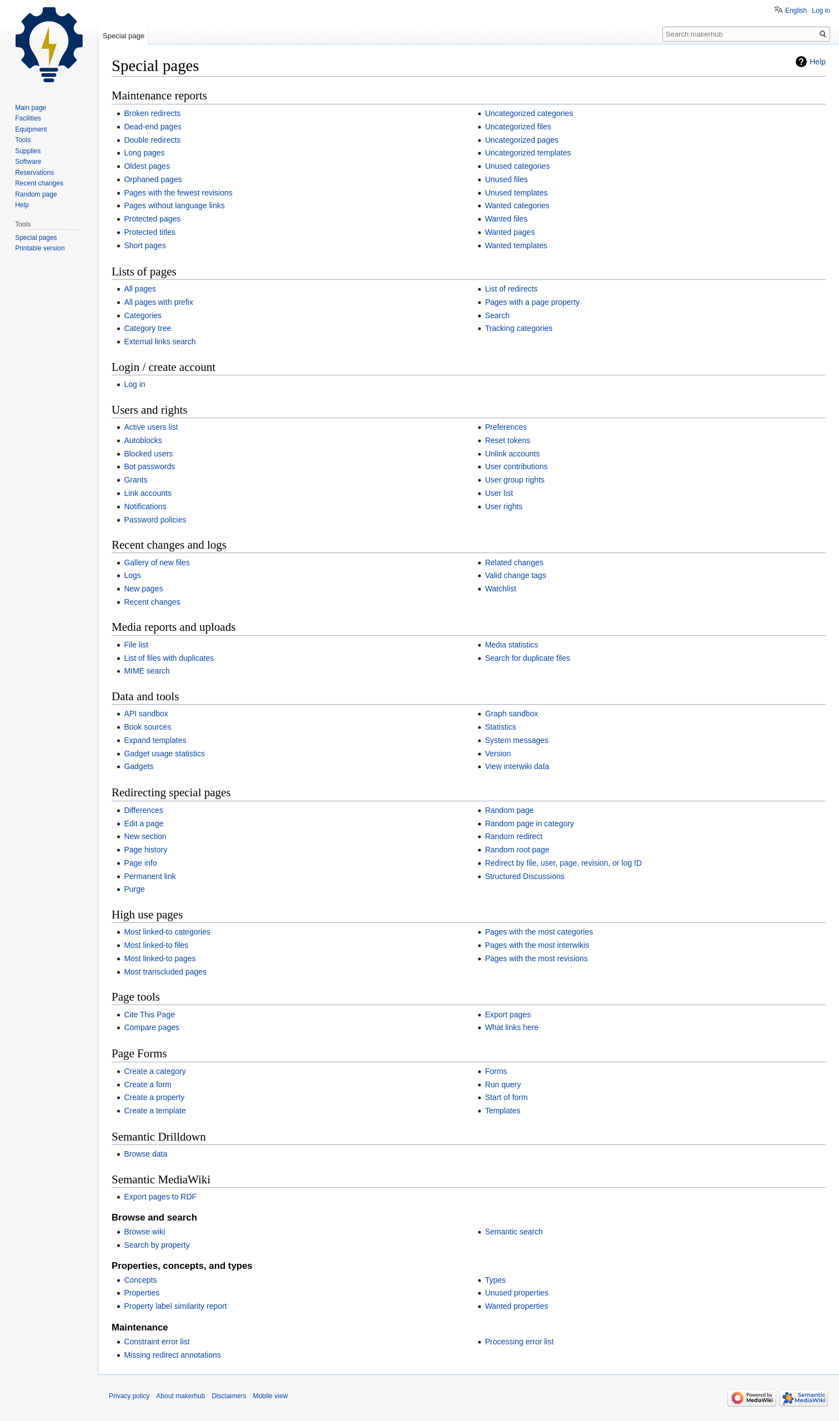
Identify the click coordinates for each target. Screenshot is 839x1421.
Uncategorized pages (521, 139)
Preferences (505, 427)
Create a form (148, 1084)
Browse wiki (144, 1231)
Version (498, 753)
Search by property (156, 1245)
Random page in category (529, 823)
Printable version (39, 248)
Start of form (506, 1097)
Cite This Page (149, 1014)
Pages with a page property (532, 302)
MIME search (146, 670)
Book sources (147, 726)
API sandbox (146, 713)
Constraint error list (156, 1341)
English (796, 10)
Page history (145, 849)
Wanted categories (517, 205)
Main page (30, 108)
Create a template (154, 1110)
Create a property (154, 1097)
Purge (134, 889)
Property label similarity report (175, 1306)
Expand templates (155, 740)
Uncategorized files (518, 126)
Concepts (140, 1280)
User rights (504, 506)
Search (497, 315)
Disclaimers (229, 1396)
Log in (134, 384)
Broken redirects (152, 113)
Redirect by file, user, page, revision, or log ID (563, 862)
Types (495, 1280)
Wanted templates (516, 245)
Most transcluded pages (165, 971)
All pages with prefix (158, 302)
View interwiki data (517, 766)
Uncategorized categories (529, 113)
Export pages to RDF (160, 1196)
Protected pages (152, 218)
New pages (143, 588)
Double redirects (152, 139)
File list (136, 644)
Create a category (154, 1071)
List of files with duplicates (169, 658)
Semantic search (513, 1231)
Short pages (145, 245)
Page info (140, 862)
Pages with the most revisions (536, 958)
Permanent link (149, 876)
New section (145, 836)
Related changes (514, 562)
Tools (23, 140)
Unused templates (516, 192)
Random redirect (513, 836)
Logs (132, 575)
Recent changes (152, 601)
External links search (159, 341)
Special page (123, 36)
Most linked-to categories (167, 931)
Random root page (517, 849)
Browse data (145, 1153)
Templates (502, 1110)
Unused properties (516, 1292)
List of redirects (511, 288)
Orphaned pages (153, 179)
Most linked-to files (156, 945)
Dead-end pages (153, 126)
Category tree (147, 328)
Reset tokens (507, 440)
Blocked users (148, 453)
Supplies (28, 151)
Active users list (151, 427)
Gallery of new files (156, 562)
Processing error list (519, 1341)
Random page (509, 810)
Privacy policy (129, 1396)
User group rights (514, 479)
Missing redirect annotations (172, 1354)
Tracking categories (518, 328)
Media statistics (511, 644)
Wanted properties (516, 1306)
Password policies (155, 519)
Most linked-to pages (159, 958)
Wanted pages (510, 232)
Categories (143, 315)
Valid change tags (515, 575)
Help (818, 61)
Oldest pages (147, 166)
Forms (496, 1071)
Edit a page (143, 823)
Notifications (145, 506)
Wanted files (506, 218)
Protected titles (149, 232)
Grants (135, 479)
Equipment (31, 129)
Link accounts (148, 493)
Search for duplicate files (527, 658)
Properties (141, 1292)
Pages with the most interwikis (537, 945)
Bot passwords (149, 466)
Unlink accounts (512, 453)
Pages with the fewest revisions (178, 192)
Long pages (144, 152)
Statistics (500, 726)
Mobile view (270, 1396)
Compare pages (151, 1027)
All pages (140, 288)
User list (499, 493)
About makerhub (180, 1396)
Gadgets (138, 766)
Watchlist (500, 588)
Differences (143, 810)
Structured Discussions (524, 876)
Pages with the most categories (539, 931)
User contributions (516, 466)
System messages (516, 740)
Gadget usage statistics (164, 753)
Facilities (28, 118)
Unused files (506, 179)
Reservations (34, 173)
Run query (503, 1084)
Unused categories (517, 166)
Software (28, 161)
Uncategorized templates (528, 152)
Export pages (508, 1014)
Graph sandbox (511, 713)
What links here (511, 1027)
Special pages (36, 238)
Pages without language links (174, 205)
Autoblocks (143, 440)
